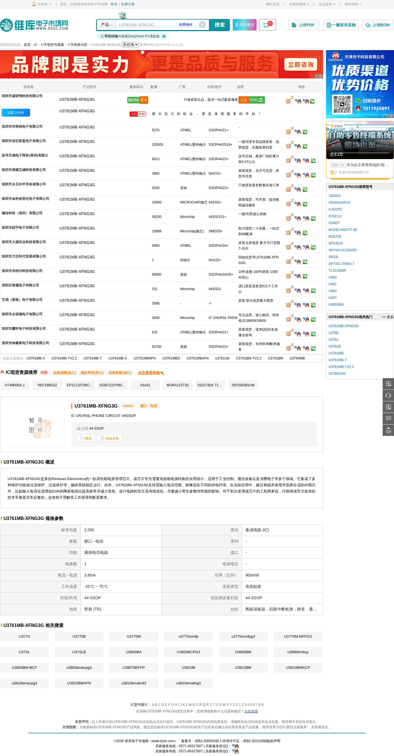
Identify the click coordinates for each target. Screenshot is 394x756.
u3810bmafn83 (134, 683)
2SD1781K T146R (211, 385)
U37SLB (79, 652)
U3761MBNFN (145, 358)
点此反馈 (251, 711)
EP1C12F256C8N (80, 385)
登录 (114, 4)
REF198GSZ (47, 385)
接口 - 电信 (148, 406)
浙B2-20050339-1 (208, 741)
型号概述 (245, 24)
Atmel (128, 406)
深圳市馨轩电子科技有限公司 (24, 329)
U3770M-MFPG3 (298, 636)
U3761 (333, 340)
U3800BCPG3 (188, 652)
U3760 (333, 333)
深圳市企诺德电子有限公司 (22, 314)
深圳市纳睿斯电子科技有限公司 (25, 343)
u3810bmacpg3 (24, 683)
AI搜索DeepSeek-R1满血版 (133, 36)
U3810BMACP (298, 667)
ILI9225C (335, 209)
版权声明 (273, 741)
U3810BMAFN (79, 683)
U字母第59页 (77, 45)
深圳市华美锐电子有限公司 (22, 127)
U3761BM (275, 358)
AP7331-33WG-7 (341, 264)
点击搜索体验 (151, 372)
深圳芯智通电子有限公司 (20, 285)
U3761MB (336, 353)
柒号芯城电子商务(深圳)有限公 (25, 155)
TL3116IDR (337, 271)
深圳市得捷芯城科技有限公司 (24, 170)
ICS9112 (335, 216)
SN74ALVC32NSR (343, 250)
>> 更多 (388, 317)
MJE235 (335, 237)
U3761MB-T (92, 358)
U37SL (24, 652)
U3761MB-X (35, 358)
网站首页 (273, 4)
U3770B (79, 636)
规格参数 (109, 438)
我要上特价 (15, 113)
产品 (105, 24)
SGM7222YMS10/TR (113, 385)
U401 (333, 284)
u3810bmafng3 (188, 683)
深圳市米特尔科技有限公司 (22, 271)
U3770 (24, 636)
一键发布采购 (341, 25)
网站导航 (353, 4)
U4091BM (336, 305)
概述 (86, 438)
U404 (333, 291)
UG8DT (334, 223)
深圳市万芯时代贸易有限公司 (24, 256)
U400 (333, 277)
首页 (27, 45)
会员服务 (327, 4)
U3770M (134, 636)
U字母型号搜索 (52, 45)
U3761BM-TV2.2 (248, 358)
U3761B (335, 346)
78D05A (335, 196)
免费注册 (128, 4)
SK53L (334, 257)
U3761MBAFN (198, 358)
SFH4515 (336, 243)
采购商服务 (299, 4)
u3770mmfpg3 (243, 636)
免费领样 (185, 25)
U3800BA (134, 652)
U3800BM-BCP (24, 667)
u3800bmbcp (297, 652)
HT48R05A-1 (15, 385)
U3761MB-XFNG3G (77, 111)
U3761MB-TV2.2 (64, 358)
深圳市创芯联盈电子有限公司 (24, 141)
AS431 (145, 385)
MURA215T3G (178, 385)
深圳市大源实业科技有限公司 (24, 242)
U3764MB (297, 358)
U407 (333, 298)
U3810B (188, 667)
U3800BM (243, 652)
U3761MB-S (117, 358)
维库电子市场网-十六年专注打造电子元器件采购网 (34, 25)
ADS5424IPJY (339, 203)
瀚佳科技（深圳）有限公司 (22, 213)
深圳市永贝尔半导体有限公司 (24, 184)
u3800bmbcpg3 (79, 667)
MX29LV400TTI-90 (343, 230)
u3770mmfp (188, 636)
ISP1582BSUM (243, 385)
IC (36, 45)
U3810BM (243, 667)
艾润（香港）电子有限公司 (22, 300)
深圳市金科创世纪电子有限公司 (25, 199)
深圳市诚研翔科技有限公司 (22, 96)
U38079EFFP (134, 667)
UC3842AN (337, 374)
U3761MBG (171, 358)
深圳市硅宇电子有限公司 (20, 228)
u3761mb (222, 358)
